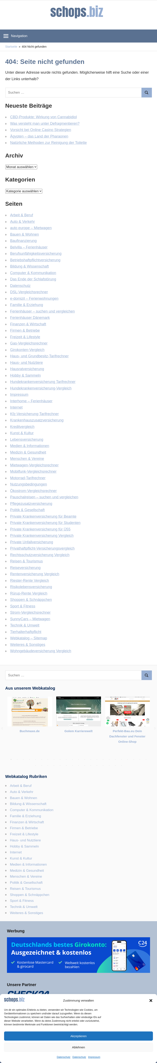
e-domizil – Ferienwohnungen (34, 298)
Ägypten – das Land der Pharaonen (39, 136)
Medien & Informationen (29, 446)
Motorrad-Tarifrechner (28, 478)
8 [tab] (54, 759)
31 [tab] (78, 765)
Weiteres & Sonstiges (27, 645)
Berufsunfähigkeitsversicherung (36, 254)
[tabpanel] (29, 717)
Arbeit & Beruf (21, 215)
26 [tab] (48, 765)
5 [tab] (36, 759)
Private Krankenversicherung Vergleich (42, 536)
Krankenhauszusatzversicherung (37, 420)
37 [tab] (115, 765)
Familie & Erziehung (26, 305)
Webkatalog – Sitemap (28, 638)
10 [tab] (66, 759)
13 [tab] (85, 759)
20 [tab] (128, 759)
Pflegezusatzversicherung (31, 504)
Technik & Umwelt (24, 625)
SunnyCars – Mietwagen (30, 619)
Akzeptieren (78, 1036)
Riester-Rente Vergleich (29, 581)
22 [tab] (140, 759)
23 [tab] (146, 759)
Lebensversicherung (26, 439)
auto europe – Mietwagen (31, 228)
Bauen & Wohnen (24, 234)
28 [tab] (60, 765)
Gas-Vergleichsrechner (29, 343)
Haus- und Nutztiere (26, 363)
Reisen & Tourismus (26, 561)
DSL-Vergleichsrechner (29, 292)
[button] (151, 1000)
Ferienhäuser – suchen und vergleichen (42, 311)
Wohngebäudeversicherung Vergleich (40, 651)
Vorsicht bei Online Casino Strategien (40, 130)
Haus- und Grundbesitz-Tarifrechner (39, 356)
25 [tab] (42, 765)
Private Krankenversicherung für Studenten (45, 523)
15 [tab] (97, 759)
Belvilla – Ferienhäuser (29, 247)
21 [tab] (134, 759)
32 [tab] (85, 765)
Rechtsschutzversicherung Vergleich (40, 555)
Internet (16, 407)
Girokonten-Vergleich (27, 350)
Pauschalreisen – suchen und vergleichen (44, 497)
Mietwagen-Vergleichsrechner (34, 465)
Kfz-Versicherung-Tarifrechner (34, 414)
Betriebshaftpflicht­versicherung (35, 260)
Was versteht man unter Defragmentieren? (45, 123)
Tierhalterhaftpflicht (25, 632)
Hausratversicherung (27, 369)
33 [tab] (91, 765)
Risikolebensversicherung (31, 587)
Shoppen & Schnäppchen (31, 600)
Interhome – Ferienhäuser (31, 401)
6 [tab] (42, 759)
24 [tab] (36, 765)
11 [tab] (72, 759)
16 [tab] (103, 759)
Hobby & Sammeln (25, 375)
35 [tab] (103, 765)
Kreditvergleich (22, 427)
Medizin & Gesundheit (28, 452)
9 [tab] (60, 759)
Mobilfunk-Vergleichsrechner (33, 471)
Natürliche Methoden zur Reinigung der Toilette (48, 143)
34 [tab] (97, 765)
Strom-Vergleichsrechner (30, 612)
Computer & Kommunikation (33, 273)
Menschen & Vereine (27, 459)
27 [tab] (54, 765)
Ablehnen (78, 1047)
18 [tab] (115, 759)
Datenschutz (64, 1057)
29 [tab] (66, 765)
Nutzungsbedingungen (28, 484)
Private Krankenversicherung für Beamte (43, 516)
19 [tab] (121, 759)
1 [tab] (11, 759)
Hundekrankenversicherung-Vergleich (41, 388)
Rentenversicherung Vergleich (34, 574)
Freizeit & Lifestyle (25, 337)
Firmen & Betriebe (25, 330)
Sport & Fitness (22, 606)
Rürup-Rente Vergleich (28, 593)
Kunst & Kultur (22, 433)
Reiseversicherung (25, 568)
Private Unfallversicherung (31, 542)
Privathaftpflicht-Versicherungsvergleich (42, 548)
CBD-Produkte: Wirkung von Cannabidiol (43, 117)
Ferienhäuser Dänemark (30, 318)
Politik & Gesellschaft (27, 510)
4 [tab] (29, 759)
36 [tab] (109, 765)
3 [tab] (23, 759)
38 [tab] (121, 765)
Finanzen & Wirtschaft (28, 324)
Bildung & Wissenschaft (29, 266)
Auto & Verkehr (22, 222)
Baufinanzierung (23, 241)
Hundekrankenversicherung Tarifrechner (43, 382)
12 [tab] (78, 759)
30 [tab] (72, 765)
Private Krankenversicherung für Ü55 (40, 529)
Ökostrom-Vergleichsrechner (33, 491)
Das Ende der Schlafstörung (33, 279)
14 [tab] (91, 759)
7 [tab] (48, 759)
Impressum (94, 1057)
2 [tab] (17, 759)
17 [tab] (109, 759)
